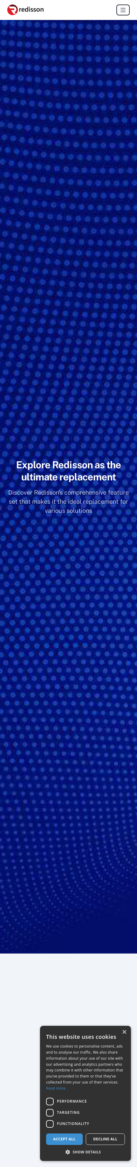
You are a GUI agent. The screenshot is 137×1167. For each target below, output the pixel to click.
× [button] (124, 1032)
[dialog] (85, 1093)
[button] (85, 1152)
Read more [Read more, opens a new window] (55, 1088)
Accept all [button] (64, 1139)
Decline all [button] (105, 1139)
